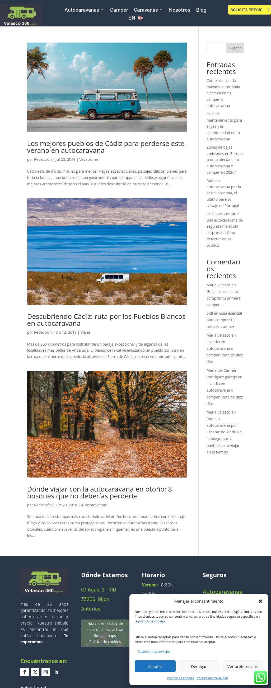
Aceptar (155, 666)
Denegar (199, 666)
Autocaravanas (81, 10)
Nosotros (179, 10)
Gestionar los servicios (153, 651)
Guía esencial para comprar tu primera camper (224, 298)
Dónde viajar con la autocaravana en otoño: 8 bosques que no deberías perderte (99, 492)
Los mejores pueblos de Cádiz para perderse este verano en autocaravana (106, 147)
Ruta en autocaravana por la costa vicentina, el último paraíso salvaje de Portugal (224, 193)
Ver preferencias (242, 666)
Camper (119, 10)
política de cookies (151, 621)
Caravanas (146, 10)
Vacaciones (89, 159)
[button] (260, 601)
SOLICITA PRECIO (247, 9)
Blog (201, 10)
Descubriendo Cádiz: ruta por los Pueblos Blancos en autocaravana (106, 319)
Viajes (86, 332)
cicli (210, 313)
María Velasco (218, 284)
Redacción (43, 159)
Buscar (235, 48)
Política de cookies (180, 678)
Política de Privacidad (212, 678)
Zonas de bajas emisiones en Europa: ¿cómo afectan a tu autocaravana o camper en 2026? (225, 160)
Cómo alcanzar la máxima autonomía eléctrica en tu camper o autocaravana (223, 93)
